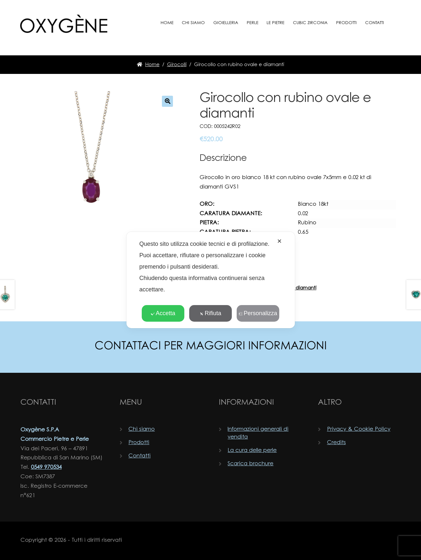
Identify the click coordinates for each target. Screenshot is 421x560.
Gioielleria (225, 23)
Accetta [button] (163, 313)
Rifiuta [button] (210, 313)
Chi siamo (193, 23)
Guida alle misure (222, 279)
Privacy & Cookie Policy (358, 429)
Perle (252, 23)
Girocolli (177, 65)
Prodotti (346, 23)
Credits (336, 442)
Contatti (374, 23)
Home (167, 23)
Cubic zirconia (310, 23)
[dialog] (210, 280)
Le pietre (275, 23)
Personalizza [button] (258, 313)
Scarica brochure (250, 464)
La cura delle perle (252, 450)
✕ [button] (279, 241)
